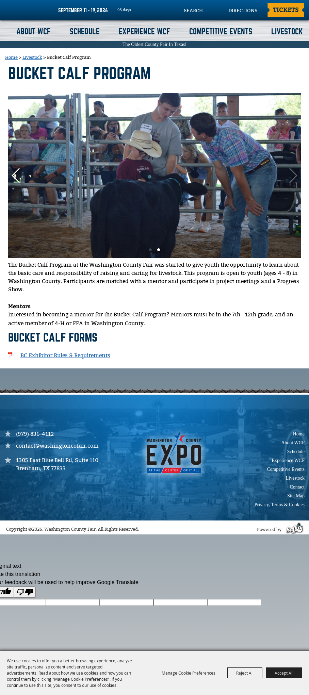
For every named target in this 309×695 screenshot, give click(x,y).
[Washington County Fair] (30, 12)
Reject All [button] (245, 673)
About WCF (33, 32)
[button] (16, 175)
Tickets (286, 9)
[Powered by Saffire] (294, 529)
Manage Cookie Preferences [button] (188, 673)
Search (177, 11)
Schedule (85, 32)
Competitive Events (220, 32)
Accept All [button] (284, 673)
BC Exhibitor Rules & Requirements (65, 356)
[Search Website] (201, 11)
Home (11, 57)
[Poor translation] (25, 592)
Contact (297, 487)
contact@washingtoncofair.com (57, 446)
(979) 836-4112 (35, 434)
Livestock (287, 32)
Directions (242, 11)
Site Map (296, 495)
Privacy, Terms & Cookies (280, 504)
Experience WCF (144, 32)
